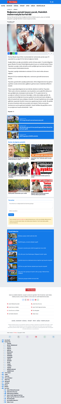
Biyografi (6, 381)
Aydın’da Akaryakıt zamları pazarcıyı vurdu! (40, 176)
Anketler (5, 383)
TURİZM (8, 366)
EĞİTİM (8, 350)
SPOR (27, 6)
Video (5, 374)
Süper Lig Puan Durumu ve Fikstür (14, 397)
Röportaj (6, 379)
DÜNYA (8, 348)
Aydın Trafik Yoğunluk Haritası (38, 307)
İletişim (5, 386)
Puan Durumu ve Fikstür (13, 310)
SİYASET (22, 6)
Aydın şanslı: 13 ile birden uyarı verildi (17, 193)
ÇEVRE (8, 347)
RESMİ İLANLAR (41, 6)
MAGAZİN (8, 357)
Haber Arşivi (34, 313)
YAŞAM (8, 367)
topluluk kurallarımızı (21, 219)
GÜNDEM (8, 355)
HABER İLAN (9, 371)
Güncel (16, 9)
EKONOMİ (9, 6)
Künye (5, 385)
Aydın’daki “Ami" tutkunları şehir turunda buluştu (41, 158)
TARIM (8, 364)
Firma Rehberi (7, 378)
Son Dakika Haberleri (12, 313)
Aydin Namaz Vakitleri (13, 307)
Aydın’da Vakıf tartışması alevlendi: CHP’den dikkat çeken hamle (40, 194)
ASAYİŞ (3, 6)
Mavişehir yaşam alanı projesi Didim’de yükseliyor (18, 176)
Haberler (9, 9)
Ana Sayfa (6, 340)
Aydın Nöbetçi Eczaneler (13, 303)
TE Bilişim (15, 332)
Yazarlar (5, 376)
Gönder (11, 214)
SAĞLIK (33, 6)
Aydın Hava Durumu (36, 303)
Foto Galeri (6, 372)
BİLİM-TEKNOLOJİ (11, 345)
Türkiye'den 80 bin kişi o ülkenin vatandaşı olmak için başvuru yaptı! (18, 158)
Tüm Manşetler (35, 310)
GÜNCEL (16, 6)
